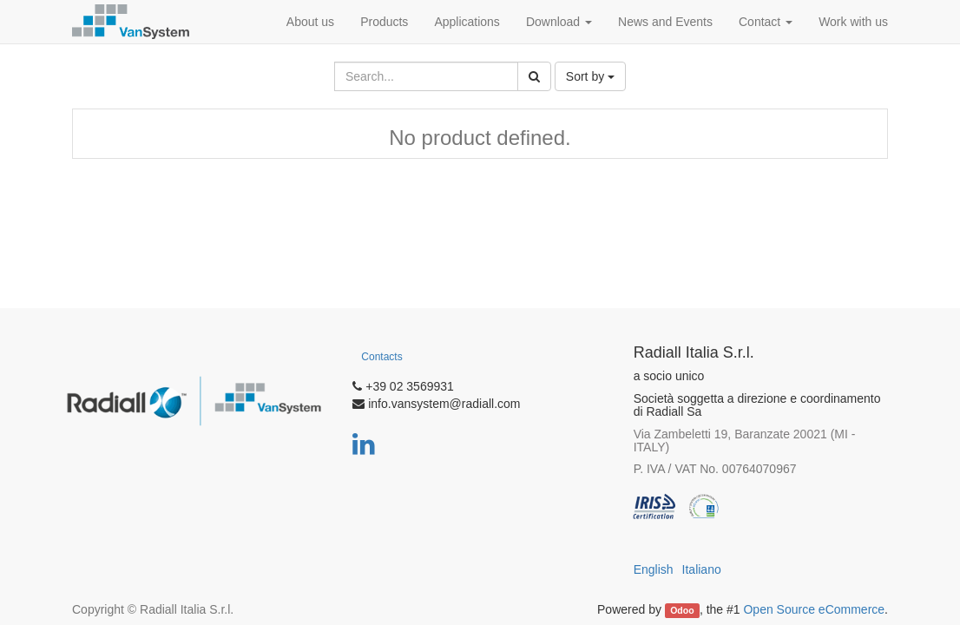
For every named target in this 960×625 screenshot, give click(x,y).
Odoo (682, 610)
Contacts (381, 357)
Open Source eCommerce (813, 609)
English (654, 569)
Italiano (701, 569)
